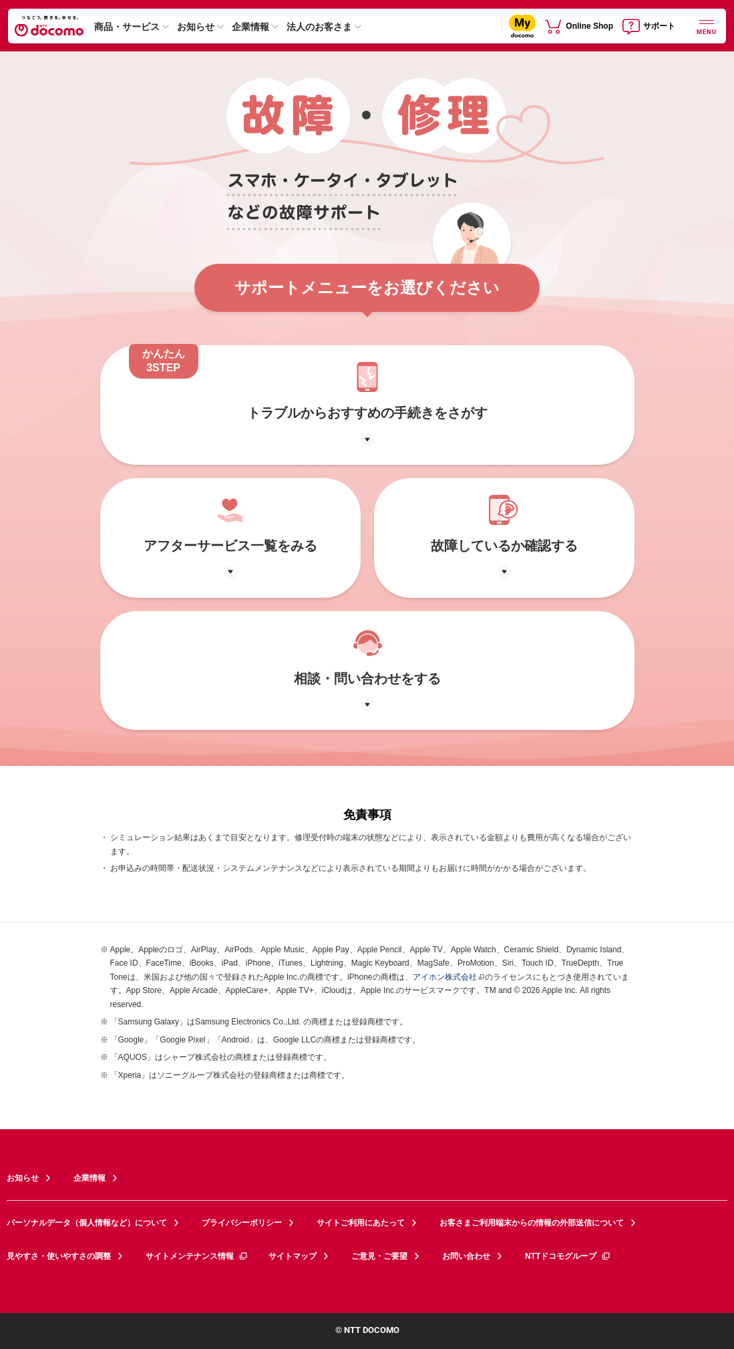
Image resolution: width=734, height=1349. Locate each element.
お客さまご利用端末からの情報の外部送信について (531, 1222)
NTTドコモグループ (568, 1256)
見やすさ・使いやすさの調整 (59, 1256)
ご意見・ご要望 (379, 1256)
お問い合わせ (466, 1256)
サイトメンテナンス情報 (197, 1256)
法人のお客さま (319, 26)
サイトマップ (292, 1256)
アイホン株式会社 (445, 977)
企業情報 (250, 26)
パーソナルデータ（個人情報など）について (87, 1222)
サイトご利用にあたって (361, 1222)
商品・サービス (127, 26)
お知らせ (195, 26)
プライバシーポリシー (242, 1222)
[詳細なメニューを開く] (707, 25)
